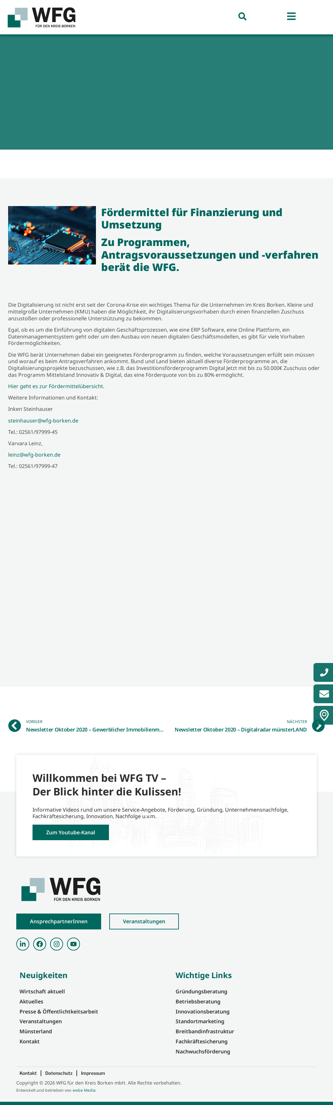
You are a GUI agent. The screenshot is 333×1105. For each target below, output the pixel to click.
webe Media (84, 1090)
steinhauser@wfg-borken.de (43, 420)
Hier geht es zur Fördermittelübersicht (55, 386)
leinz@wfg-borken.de (34, 454)
